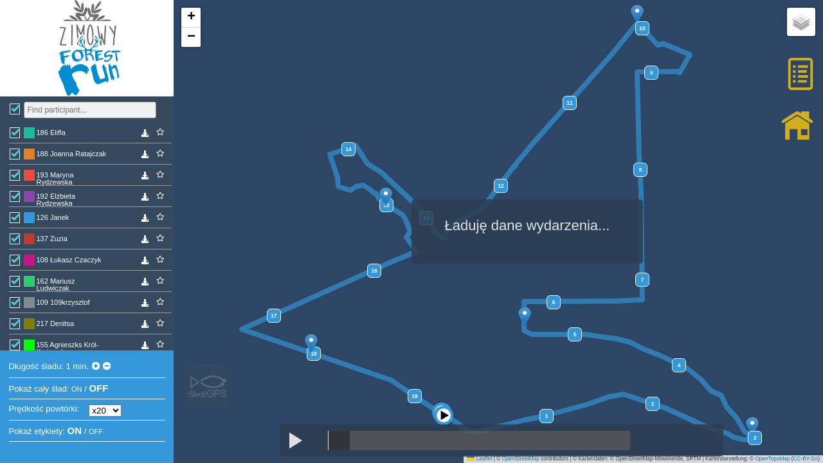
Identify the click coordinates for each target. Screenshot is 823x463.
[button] (447, 400)
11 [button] (569, 103)
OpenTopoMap (772, 459)
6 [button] (554, 302)
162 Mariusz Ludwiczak (56, 284)
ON (76, 389)
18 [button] (313, 353)
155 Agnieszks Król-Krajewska (68, 347)
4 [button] (679, 365)
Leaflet (479, 459)
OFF (98, 388)
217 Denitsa (56, 323)
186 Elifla (51, 132)
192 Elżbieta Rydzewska (56, 199)
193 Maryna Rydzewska (55, 178)
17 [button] (273, 316)
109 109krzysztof (63, 302)
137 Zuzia (52, 238)
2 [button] (653, 404)
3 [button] (755, 438)
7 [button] (642, 280)
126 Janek (53, 217)
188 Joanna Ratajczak (72, 154)
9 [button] (651, 72)
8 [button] (640, 170)
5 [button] (575, 334)
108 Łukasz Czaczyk (69, 260)
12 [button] (500, 186)
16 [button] (374, 271)
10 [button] (642, 28)
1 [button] (546, 416)
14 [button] (348, 149)
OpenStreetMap (520, 459)
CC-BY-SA (805, 459)
